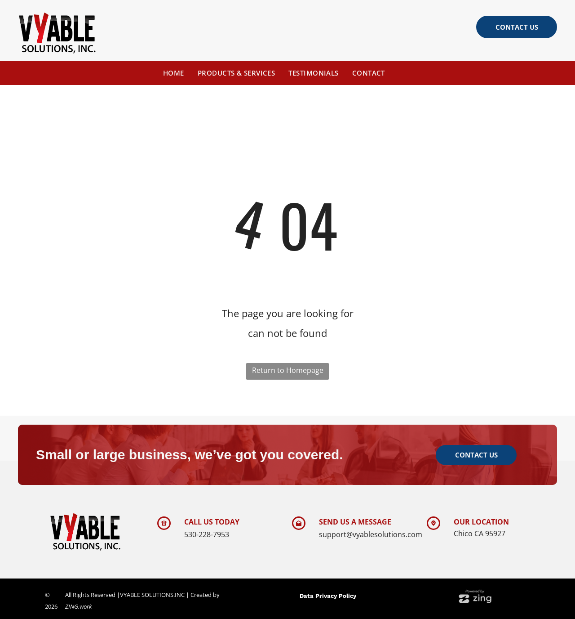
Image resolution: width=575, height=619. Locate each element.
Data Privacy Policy (328, 595)
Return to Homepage (287, 370)
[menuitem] (173, 73)
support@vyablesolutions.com (370, 534)
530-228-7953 (206, 534)
